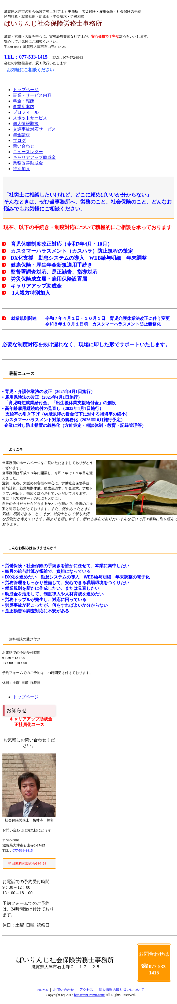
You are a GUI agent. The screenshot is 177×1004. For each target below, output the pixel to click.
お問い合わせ (63, 990)
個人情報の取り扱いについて (121, 990)
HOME (42, 990)
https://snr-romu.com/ (89, 995)
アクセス (86, 990)
